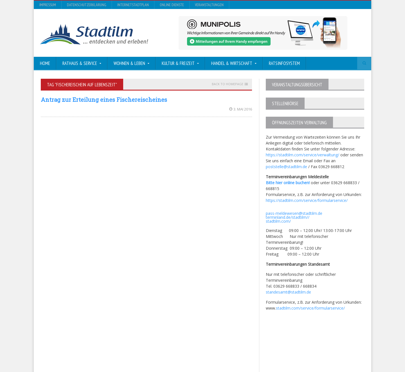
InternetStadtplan (133, 4)
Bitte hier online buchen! (288, 182)
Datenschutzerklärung (86, 4)
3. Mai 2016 (240, 109)
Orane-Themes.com (152, 352)
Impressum (47, 4)
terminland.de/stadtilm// (287, 217)
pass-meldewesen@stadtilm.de (294, 213)
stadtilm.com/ (278, 221)
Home (45, 63)
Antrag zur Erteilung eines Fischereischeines (104, 99)
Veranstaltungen (209, 4)
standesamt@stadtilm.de (288, 292)
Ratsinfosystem (284, 63)
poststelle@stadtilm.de (286, 166)
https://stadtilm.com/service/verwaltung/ (302, 154)
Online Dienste (172, 4)
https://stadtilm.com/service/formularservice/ (307, 200)
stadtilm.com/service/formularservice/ (310, 308)
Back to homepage (227, 84)
